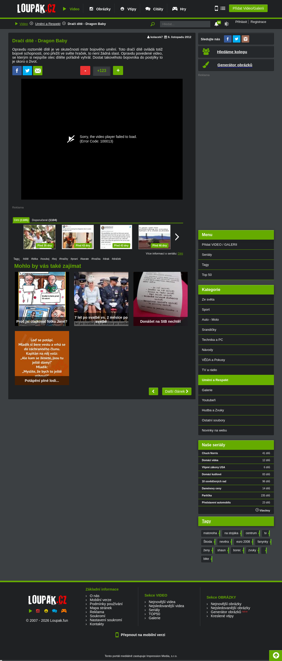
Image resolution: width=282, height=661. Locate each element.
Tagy (205, 265)
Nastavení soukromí (106, 620)
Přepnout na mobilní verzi (141, 635)
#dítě (26, 259)
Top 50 (207, 275)
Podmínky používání (106, 604)
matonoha (211, 533)
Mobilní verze (100, 600)
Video (70, 9)
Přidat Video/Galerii (248, 8)
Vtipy (127, 9)
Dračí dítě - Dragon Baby (87, 24)
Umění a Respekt (47, 24)
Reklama (97, 612)
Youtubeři (209, 400)
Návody (207, 350)
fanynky (264, 542)
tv (266, 533)
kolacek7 (156, 37)
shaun (222, 550)
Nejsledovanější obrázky (230, 608)
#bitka (34, 259)
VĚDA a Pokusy (213, 360)
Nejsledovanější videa (166, 606)
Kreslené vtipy (222, 616)
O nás (94, 596)
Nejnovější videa (162, 602)
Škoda (209, 542)
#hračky (63, 259)
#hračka (95, 259)
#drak (106, 259)
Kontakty (97, 624)
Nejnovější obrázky (226, 604)
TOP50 (154, 614)
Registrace (258, 22)
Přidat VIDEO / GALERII (219, 244)
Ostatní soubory (213, 420)
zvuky (253, 550)
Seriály (207, 254)
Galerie (207, 390)
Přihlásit (241, 22)
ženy (208, 550)
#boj (54, 259)
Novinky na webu (214, 430)
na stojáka (232, 533)
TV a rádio (209, 370)
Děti (16, 220)
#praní (74, 259)
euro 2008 (244, 542)
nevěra (225, 542)
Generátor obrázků (226, 612)
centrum (252, 533)
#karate (84, 259)
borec (238, 550)
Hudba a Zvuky (213, 410)
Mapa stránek (101, 608)
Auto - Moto (210, 319)
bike (207, 559)
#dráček (116, 259)
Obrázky (99, 9)
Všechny (263, 510)
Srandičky (209, 330)
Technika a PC (212, 340)
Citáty (154, 9)
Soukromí (97, 616)
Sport (206, 309)
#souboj (44, 259)
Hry (179, 9)
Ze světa (208, 299)
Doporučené (40, 220)
